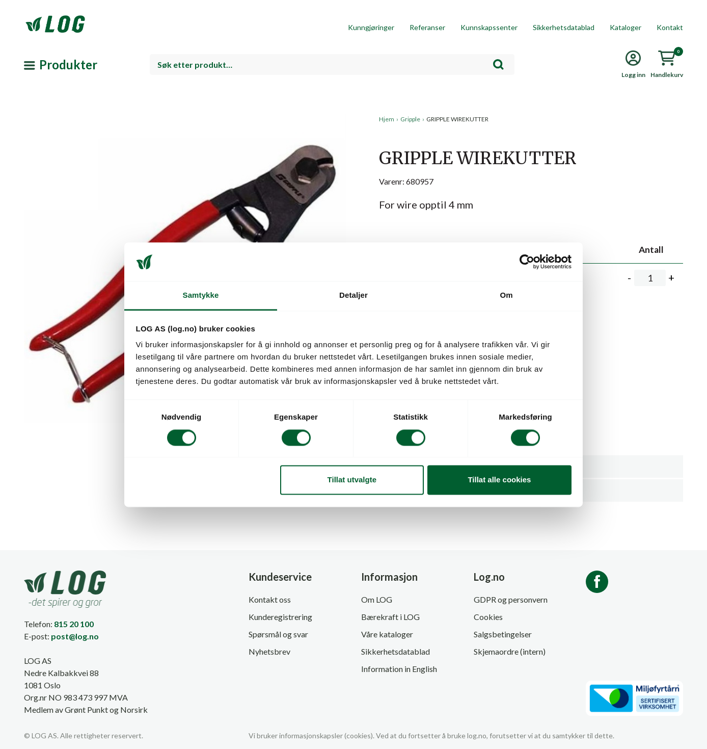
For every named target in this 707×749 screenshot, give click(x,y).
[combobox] (332, 64)
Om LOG (376, 599)
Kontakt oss (270, 599)
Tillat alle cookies (499, 480)
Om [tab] (506, 295)
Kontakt (670, 27)
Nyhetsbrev (269, 651)
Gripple (410, 119)
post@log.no (75, 636)
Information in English (399, 669)
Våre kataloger (387, 634)
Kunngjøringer (371, 27)
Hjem (386, 119)
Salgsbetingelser (503, 634)
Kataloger (625, 27)
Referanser (427, 27)
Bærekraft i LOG (390, 617)
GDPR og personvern (511, 599)
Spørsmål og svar (278, 634)
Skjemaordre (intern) (510, 651)
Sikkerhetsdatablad (563, 27)
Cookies (488, 617)
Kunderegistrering (280, 617)
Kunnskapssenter (489, 27)
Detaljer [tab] (353, 295)
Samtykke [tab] (201, 295)
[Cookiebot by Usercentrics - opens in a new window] (527, 261)
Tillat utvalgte (352, 480)
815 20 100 (74, 624)
